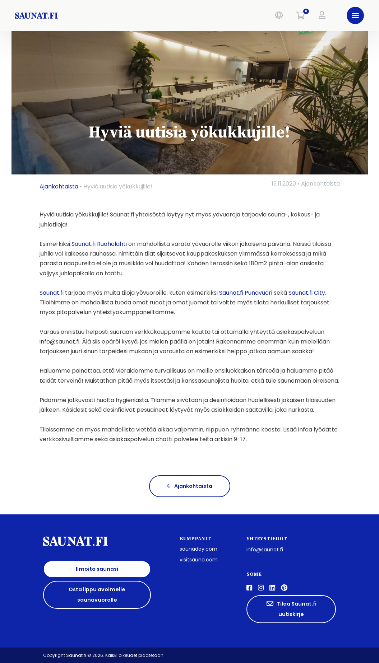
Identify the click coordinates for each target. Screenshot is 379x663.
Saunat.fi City (306, 293)
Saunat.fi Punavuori (245, 293)
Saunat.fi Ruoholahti (99, 244)
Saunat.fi (52, 293)
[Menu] (353, 15)
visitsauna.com (199, 559)
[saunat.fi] (91, 15)
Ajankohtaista (59, 186)
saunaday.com (198, 548)
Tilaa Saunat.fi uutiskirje (291, 609)
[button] (276, 15)
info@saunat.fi (264, 549)
